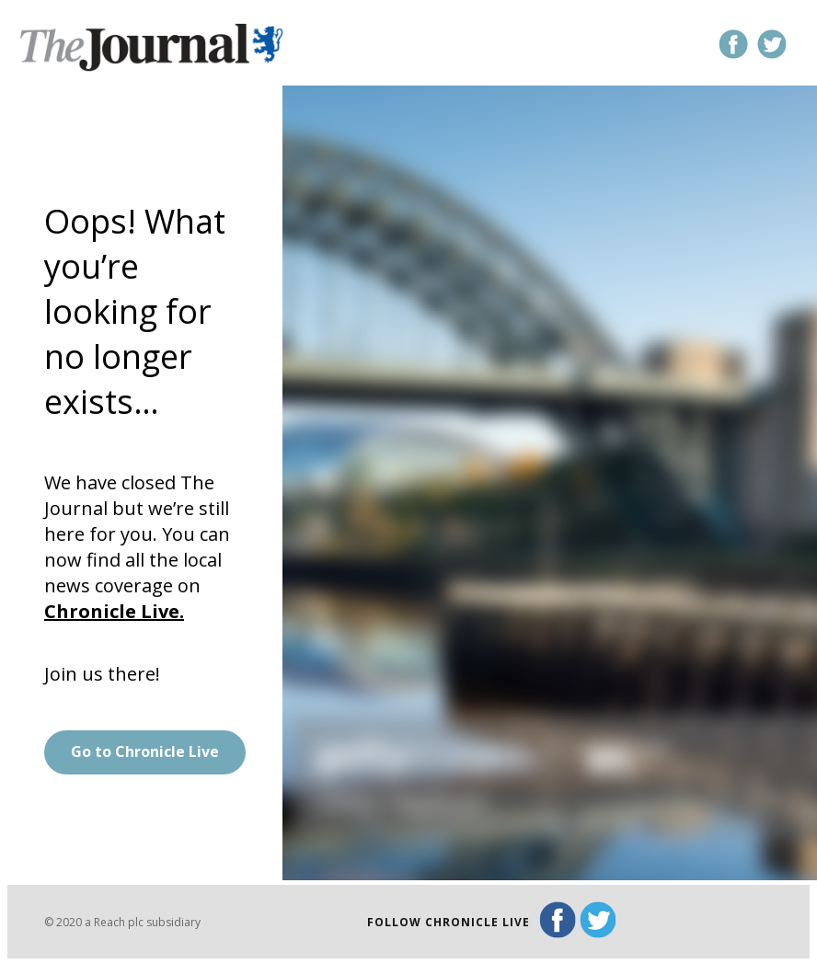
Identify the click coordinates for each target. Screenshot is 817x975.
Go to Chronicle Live (145, 751)
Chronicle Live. (114, 611)
